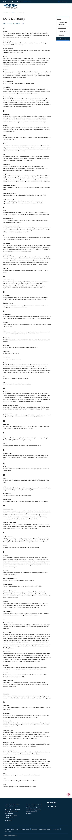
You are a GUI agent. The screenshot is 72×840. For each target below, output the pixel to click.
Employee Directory (9, 829)
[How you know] (27, 2)
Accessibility (34, 829)
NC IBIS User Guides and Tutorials (62, 23)
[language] (63, 2)
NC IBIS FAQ (61, 35)
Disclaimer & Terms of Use (45, 829)
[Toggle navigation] (69, 6)
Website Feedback (25, 829)
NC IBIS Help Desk (62, 31)
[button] (63, 6)
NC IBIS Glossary (62, 38)
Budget (8, 13)
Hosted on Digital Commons (10, 835)
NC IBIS (13, 13)
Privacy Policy (56, 829)
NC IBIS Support (62, 28)
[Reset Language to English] (58, 2)
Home (4, 13)
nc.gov (17, 829)
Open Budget (8, 831)
